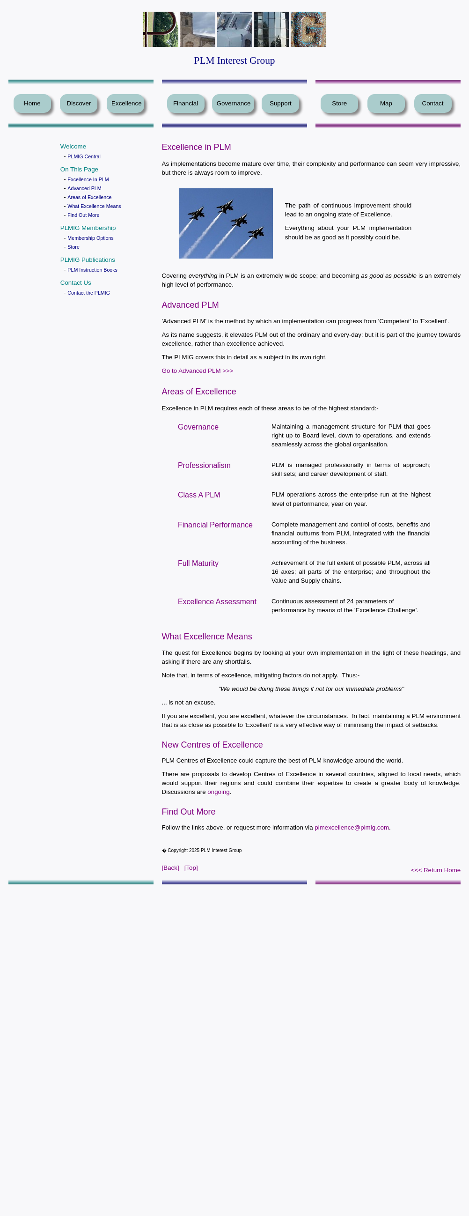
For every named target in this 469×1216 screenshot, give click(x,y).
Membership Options (90, 238)
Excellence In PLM (88, 179)
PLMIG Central (83, 156)
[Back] (170, 867)
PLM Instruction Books (92, 270)
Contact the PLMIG (88, 293)
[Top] (191, 867)
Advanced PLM (84, 188)
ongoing (218, 791)
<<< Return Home (436, 870)
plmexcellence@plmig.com (352, 827)
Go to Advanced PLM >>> (198, 370)
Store (73, 247)
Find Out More (83, 215)
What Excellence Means (94, 206)
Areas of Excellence (89, 197)
